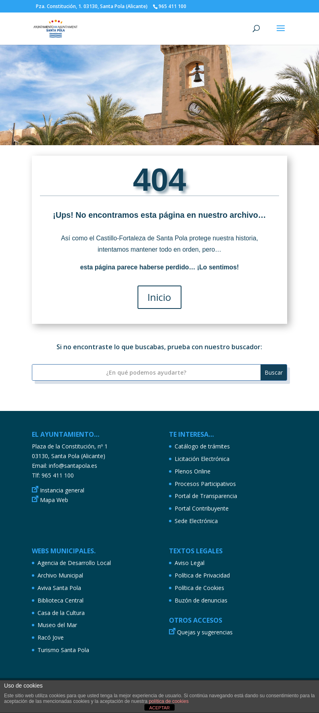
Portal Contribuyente (202, 508)
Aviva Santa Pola (59, 588)
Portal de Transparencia (206, 496)
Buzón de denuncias (201, 600)
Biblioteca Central (60, 600)
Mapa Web (54, 500)
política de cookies (169, 701)
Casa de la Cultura (61, 613)
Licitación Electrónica (202, 459)
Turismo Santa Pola (63, 650)
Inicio (159, 297)
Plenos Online (193, 471)
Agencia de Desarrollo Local (74, 563)
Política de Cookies (199, 588)
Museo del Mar (57, 625)
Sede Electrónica (196, 521)
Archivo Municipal (60, 575)
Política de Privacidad (202, 575)
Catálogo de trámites (202, 446)
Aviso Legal (189, 563)
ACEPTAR (159, 707)
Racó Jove (51, 637)
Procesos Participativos (205, 484)
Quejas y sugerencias (205, 632)
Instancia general (62, 490)
